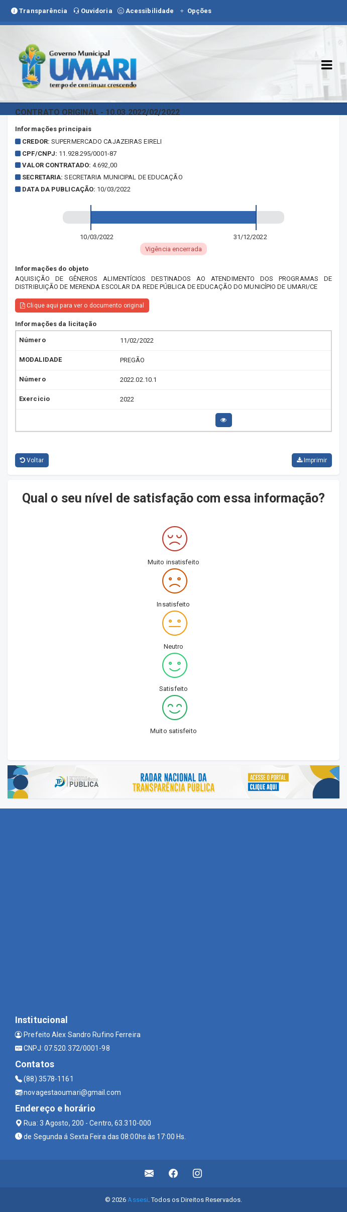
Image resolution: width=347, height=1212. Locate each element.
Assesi (138, 1199)
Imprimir (312, 460)
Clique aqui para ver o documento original (82, 305)
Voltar (32, 460)
